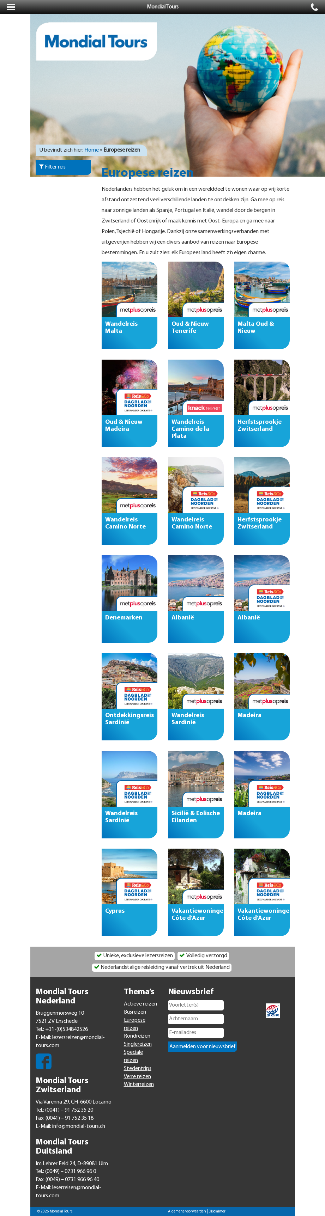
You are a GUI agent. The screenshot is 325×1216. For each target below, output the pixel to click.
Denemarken (124, 617)
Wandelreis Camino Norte (125, 523)
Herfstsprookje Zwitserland (259, 425)
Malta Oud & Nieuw (255, 328)
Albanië (182, 617)
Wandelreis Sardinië (187, 719)
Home (91, 150)
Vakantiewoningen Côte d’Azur (197, 915)
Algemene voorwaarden (187, 1212)
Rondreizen (137, 1036)
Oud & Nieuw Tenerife (190, 328)
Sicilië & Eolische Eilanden (195, 817)
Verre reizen (137, 1077)
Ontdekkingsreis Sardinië (129, 719)
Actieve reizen (140, 1004)
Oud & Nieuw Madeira (124, 425)
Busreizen (135, 1012)
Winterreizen (139, 1084)
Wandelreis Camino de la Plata (190, 428)
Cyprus (115, 911)
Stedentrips (137, 1068)
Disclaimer (217, 1212)
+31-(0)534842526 (66, 1029)
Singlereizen (138, 1044)
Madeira (249, 715)
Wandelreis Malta (121, 328)
